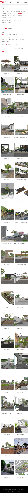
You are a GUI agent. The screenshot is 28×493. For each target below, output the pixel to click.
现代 (6, 34)
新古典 (22, 34)
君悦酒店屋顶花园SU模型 (21, 179)
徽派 (22, 37)
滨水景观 (23, 11)
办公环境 (4, 13)
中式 (10, 34)
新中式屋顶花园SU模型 (7, 243)
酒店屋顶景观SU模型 (21, 349)
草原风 (9, 37)
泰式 (20, 39)
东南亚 (3, 41)
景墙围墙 (9, 20)
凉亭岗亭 (20, 20)
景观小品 (9, 22)
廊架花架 (4, 20)
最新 (22, 48)
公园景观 (18, 11)
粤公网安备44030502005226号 (14, 491)
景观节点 (9, 15)
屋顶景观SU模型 (20, 201)
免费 (9, 44)
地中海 (7, 41)
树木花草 (15, 15)
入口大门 (20, 17)
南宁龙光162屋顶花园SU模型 (19, 455)
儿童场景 (4, 15)
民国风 (13, 37)
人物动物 (9, 17)
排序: (15, 48)
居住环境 (7, 11)
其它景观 (4, 22)
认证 (16, 44)
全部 (3, 11)
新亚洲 (17, 34)
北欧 (23, 39)
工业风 (18, 37)
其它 (12, 41)
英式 (16, 39)
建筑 (18, 2)
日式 (13, 39)
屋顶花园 (20, 13)
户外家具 (20, 15)
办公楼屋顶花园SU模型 (7, 201)
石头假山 (15, 20)
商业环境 (13, 11)
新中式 (13, 34)
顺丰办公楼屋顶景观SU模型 (20, 243)
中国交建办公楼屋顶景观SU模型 (21, 222)
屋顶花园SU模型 (7, 73)
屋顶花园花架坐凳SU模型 (21, 264)
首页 (11, 2)
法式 (10, 39)
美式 (6, 39)
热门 (19, 48)
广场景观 (9, 13)
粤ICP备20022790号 (19, 489)
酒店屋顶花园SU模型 (7, 94)
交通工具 (4, 17)
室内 (25, 2)
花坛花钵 (15, 17)
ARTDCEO (4, 37)
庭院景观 (15, 13)
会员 (12, 44)
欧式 (3, 39)
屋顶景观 (10, 28)
